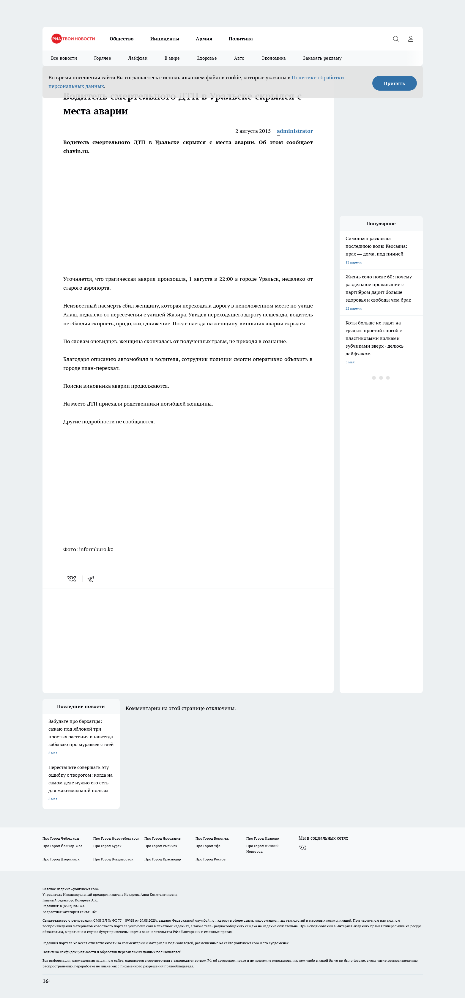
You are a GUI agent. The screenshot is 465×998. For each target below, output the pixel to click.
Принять (394, 83)
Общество (122, 39)
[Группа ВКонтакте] (302, 848)
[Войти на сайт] (411, 39)
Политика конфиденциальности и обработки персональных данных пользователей (111, 952)
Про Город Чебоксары (60, 838)
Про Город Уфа (208, 846)
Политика (241, 39)
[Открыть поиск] (396, 39)
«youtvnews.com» (85, 889)
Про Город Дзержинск (60, 859)
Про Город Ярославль (162, 838)
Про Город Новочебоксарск (116, 838)
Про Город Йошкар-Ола (62, 846)
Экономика (274, 58)
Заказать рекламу (322, 58)
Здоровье (207, 58)
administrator (295, 130)
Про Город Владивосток (113, 859)
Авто (239, 58)
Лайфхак (137, 58)
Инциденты (164, 39)
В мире (172, 58)
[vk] (72, 579)
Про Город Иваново (262, 838)
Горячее (102, 58)
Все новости (64, 58)
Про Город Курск (107, 846)
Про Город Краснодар (162, 859)
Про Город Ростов (211, 859)
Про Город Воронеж (212, 838)
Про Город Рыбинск (160, 846)
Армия (204, 39)
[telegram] (93, 579)
